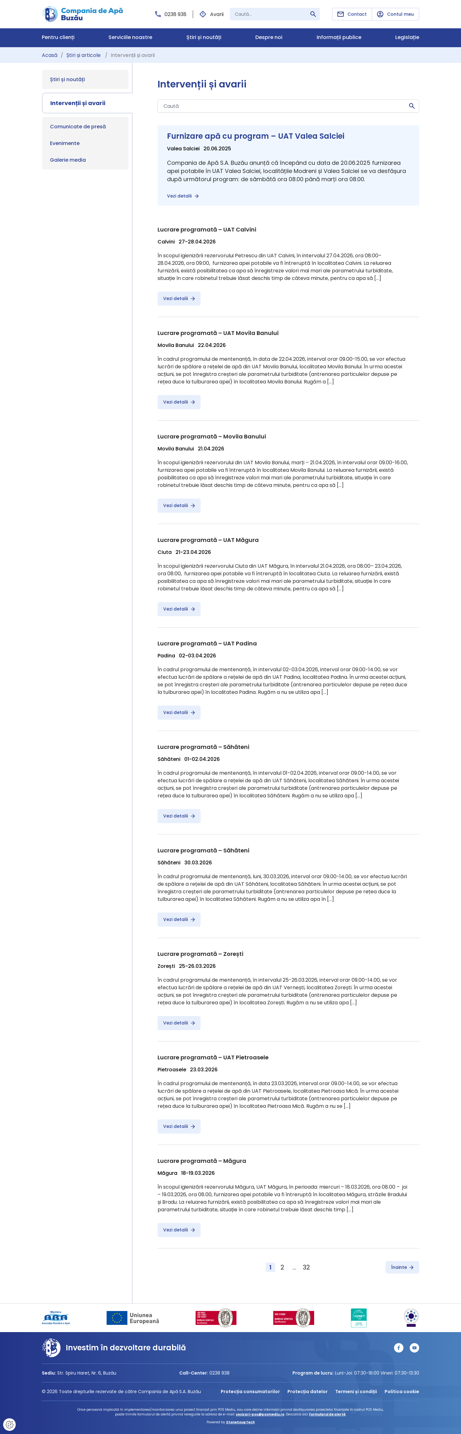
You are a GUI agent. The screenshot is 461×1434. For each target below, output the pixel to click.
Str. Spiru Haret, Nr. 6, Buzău (86, 1373)
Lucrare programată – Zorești (200, 954)
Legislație (407, 37)
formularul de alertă (327, 1414)
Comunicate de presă (78, 126)
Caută (412, 106)
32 (306, 1267)
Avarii (211, 14)
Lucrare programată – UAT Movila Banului (218, 333)
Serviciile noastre (130, 37)
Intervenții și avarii (77, 103)
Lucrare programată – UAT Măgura (208, 540)
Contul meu (395, 14)
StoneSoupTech (240, 1422)
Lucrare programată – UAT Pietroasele (213, 1057)
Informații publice (339, 37)
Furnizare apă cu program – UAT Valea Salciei (255, 136)
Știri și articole (84, 55)
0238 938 (170, 14)
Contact (352, 14)
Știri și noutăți (203, 37)
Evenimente (65, 143)
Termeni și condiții (356, 1391)
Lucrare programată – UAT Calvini (207, 229)
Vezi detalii (183, 196)
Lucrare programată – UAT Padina (207, 643)
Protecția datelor (307, 1391)
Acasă (50, 55)
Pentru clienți (58, 37)
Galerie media (68, 160)
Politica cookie (402, 1391)
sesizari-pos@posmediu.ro (260, 1414)
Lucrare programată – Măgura (202, 1161)
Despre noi (268, 37)
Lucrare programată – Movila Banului (212, 436)
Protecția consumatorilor (250, 1391)
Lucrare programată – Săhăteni (203, 747)
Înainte (402, 1267)
